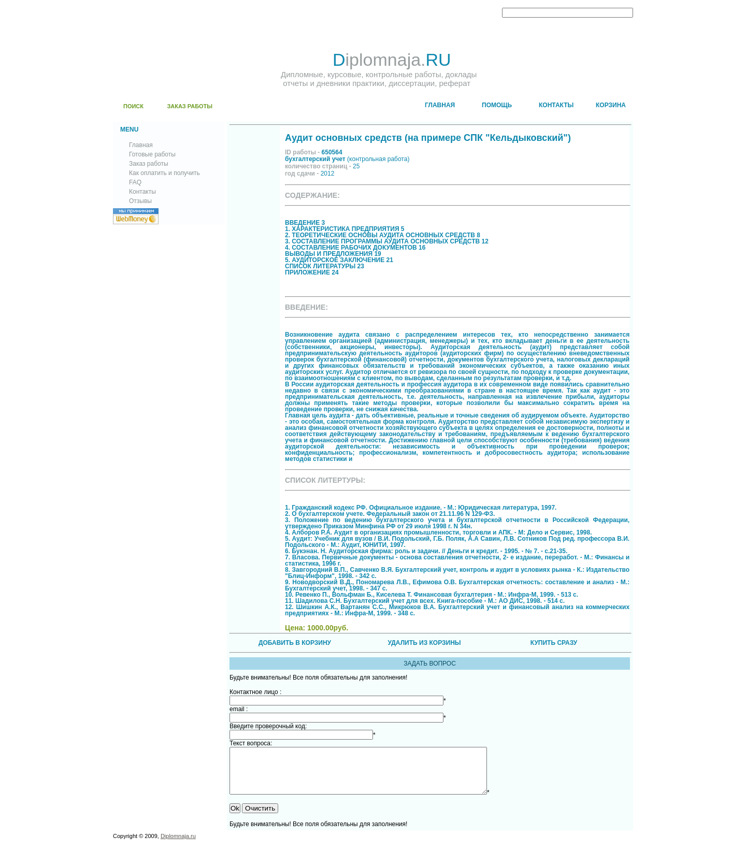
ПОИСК (133, 106)
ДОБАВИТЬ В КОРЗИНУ (295, 642)
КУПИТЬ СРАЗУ (553, 642)
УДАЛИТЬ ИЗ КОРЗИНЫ (424, 642)
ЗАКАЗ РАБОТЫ (189, 106)
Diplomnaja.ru (178, 845)
